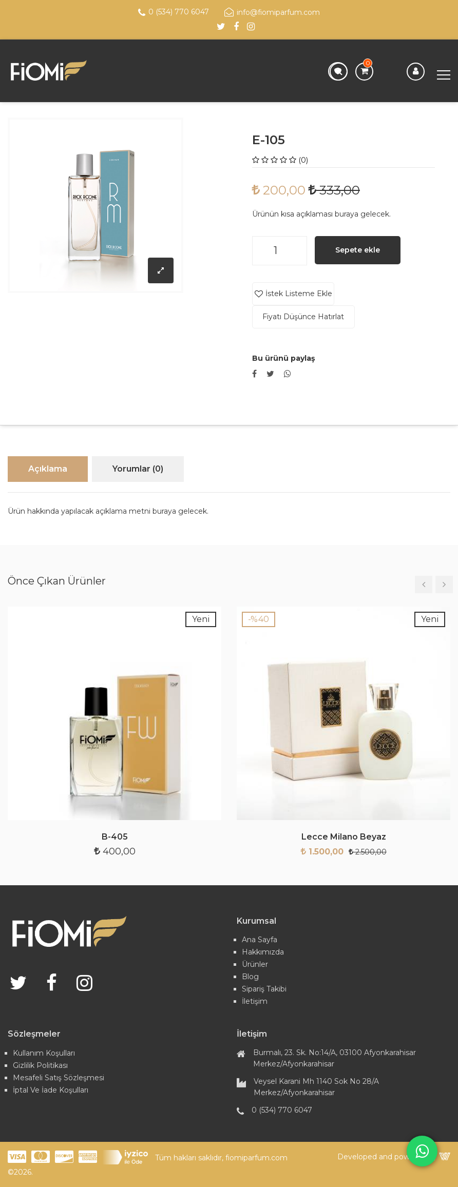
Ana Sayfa (259, 939)
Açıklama (47, 469)
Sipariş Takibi (264, 989)
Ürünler (255, 964)
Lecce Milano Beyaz (343, 837)
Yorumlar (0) (137, 469)
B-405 (115, 837)
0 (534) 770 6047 (173, 12)
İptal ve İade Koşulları (50, 1090)
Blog (250, 976)
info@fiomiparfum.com (272, 12)
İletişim (255, 1001)
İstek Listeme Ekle (298, 293)
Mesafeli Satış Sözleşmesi (58, 1077)
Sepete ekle (357, 250)
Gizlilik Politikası (40, 1065)
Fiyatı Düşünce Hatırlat (303, 316)
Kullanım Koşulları (44, 1053)
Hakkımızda (263, 952)
